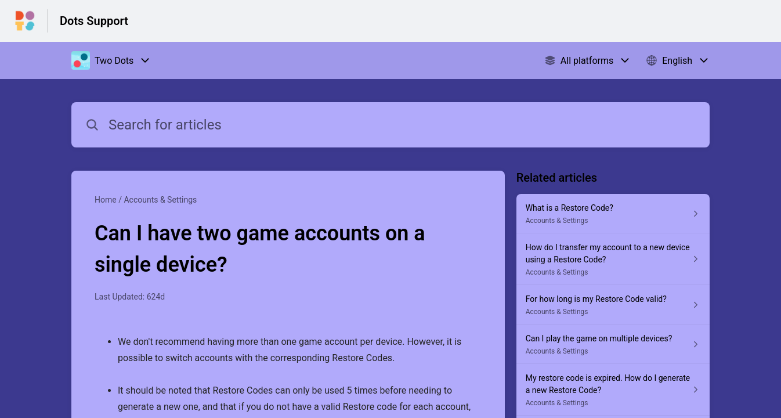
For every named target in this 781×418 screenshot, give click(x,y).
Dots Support (94, 21)
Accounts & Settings (160, 199)
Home (106, 199)
